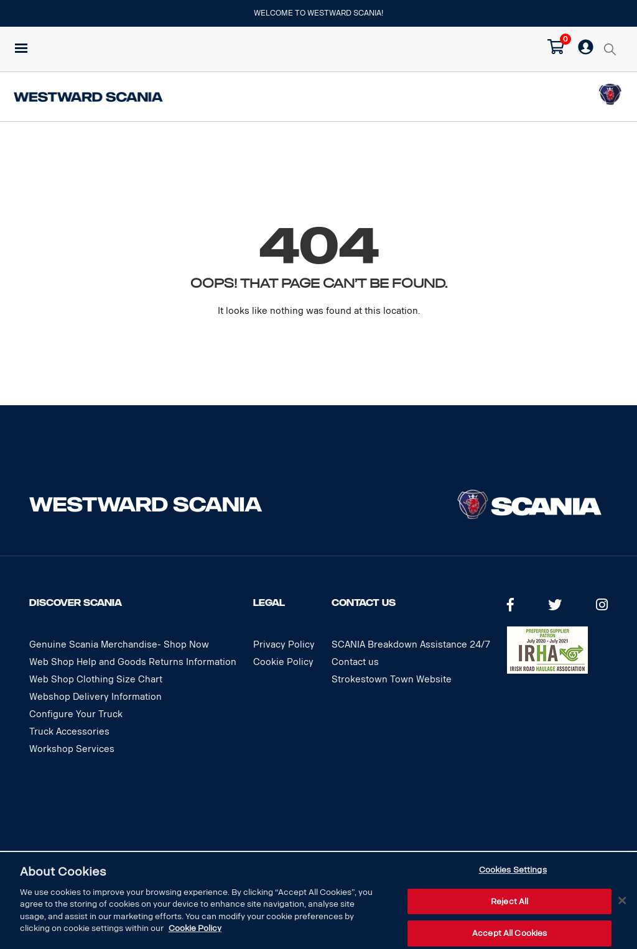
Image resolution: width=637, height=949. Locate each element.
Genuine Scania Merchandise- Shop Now (119, 645)
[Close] (622, 900)
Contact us (355, 662)
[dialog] (318, 900)
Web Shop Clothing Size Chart (95, 679)
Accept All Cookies (509, 933)
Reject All (509, 901)
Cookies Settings (513, 869)
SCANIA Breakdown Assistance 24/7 (411, 645)
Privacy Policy (284, 645)
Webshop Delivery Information (95, 697)
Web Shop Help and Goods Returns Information (132, 662)
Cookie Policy (283, 662)
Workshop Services (71, 749)
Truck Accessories (69, 732)
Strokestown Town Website (392, 679)
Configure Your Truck (76, 714)
